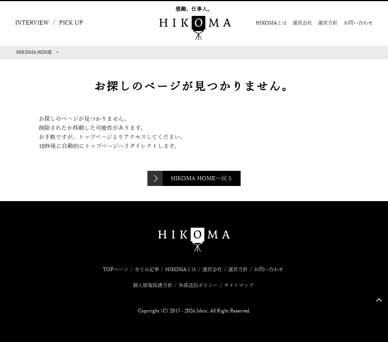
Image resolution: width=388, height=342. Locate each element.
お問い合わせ (358, 23)
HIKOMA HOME (34, 52)
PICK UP (71, 23)
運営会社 (302, 23)
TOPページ (115, 269)
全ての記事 (147, 269)
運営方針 (328, 23)
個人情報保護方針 (152, 285)
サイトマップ (238, 285)
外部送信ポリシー (198, 285)
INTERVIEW (32, 23)
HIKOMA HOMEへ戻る (202, 178)
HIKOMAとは (271, 23)
